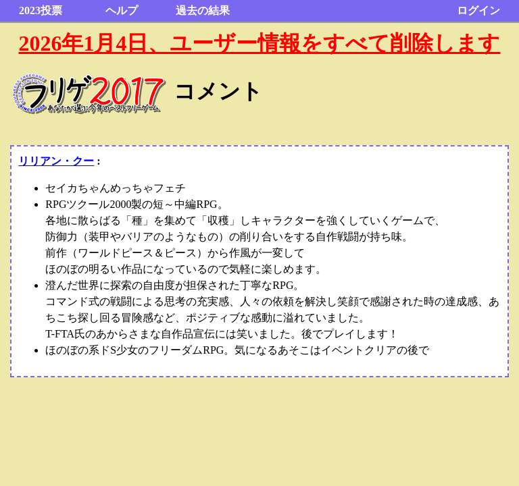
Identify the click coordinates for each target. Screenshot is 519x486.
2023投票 (40, 10)
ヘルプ (121, 10)
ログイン (478, 10)
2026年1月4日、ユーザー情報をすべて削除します (259, 43)
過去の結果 (203, 10)
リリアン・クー (56, 161)
